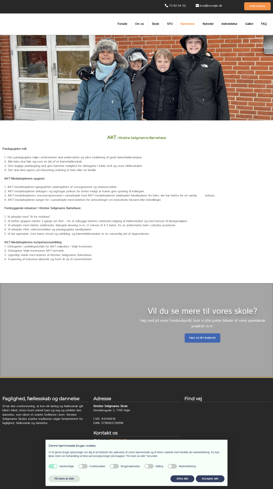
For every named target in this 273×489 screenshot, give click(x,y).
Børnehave (187, 24)
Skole (155, 24)
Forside (122, 24)
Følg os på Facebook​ (202, 338)
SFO (170, 24)
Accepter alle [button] (210, 478)
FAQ (264, 24)
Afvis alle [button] (182, 478)
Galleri (249, 24)
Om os (139, 24)
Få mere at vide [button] (64, 478)
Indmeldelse (229, 24)
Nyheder (208, 24)
